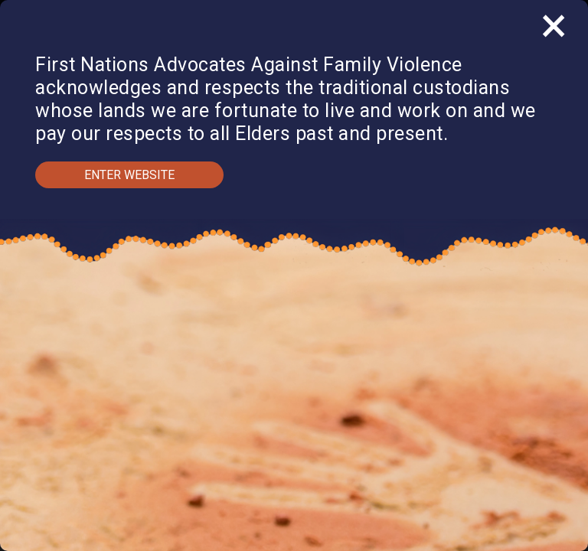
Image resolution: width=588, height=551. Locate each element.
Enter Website (129, 175)
